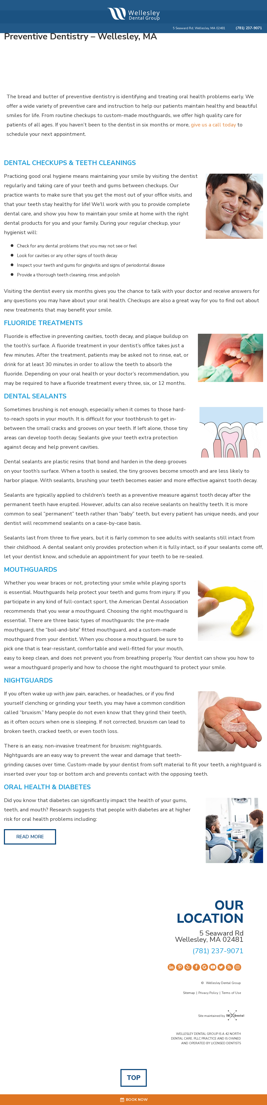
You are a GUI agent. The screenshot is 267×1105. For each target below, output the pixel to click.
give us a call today (214, 124)
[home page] (133, 14)
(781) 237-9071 (249, 28)
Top (134, 1077)
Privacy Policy (208, 993)
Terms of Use (231, 993)
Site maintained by (219, 1016)
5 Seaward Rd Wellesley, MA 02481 (209, 936)
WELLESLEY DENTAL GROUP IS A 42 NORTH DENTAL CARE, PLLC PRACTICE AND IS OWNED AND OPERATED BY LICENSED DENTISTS (206, 1038)
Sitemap (189, 993)
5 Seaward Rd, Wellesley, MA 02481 (199, 28)
